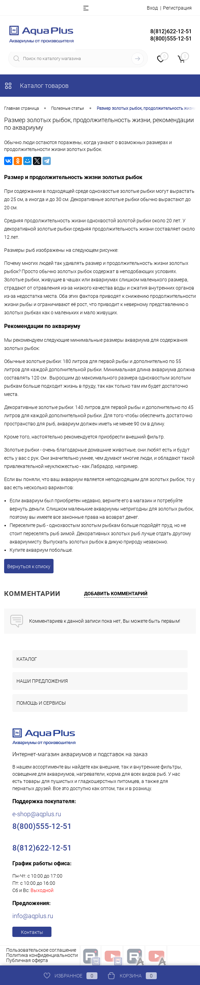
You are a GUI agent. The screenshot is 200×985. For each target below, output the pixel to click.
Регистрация (177, 8)
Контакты (32, 932)
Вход (152, 8)
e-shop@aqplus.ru (36, 814)
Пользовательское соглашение (41, 950)
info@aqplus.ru (32, 915)
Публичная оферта (27, 960)
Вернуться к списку (28, 566)
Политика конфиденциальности (42, 955)
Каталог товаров (36, 85)
